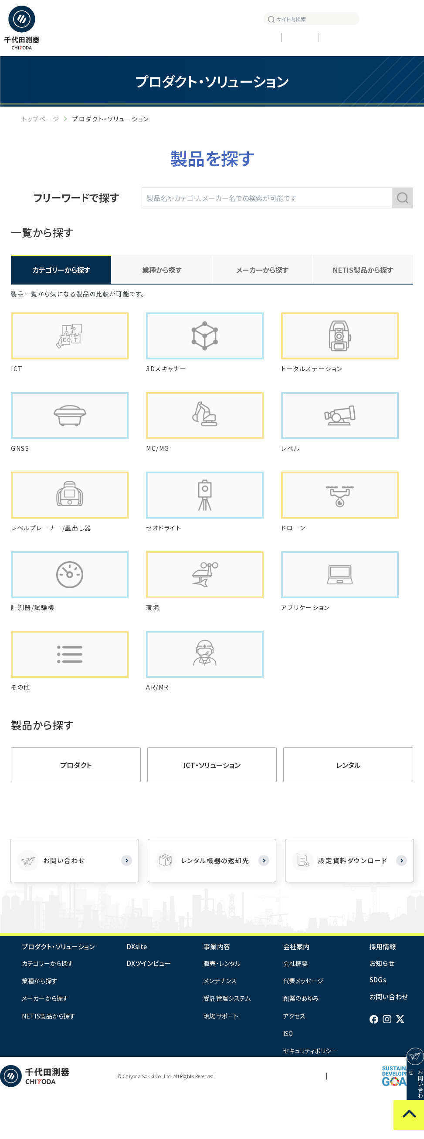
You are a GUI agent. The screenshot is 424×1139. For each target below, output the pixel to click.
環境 (153, 641)
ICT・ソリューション (212, 808)
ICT (17, 377)
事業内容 (217, 990)
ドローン (295, 553)
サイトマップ (349, 1119)
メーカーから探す (45, 1041)
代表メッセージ (303, 1024)
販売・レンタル (222, 1006)
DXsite (137, 990)
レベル (292, 465)
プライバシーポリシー (296, 1119)
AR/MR (158, 730)
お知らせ (230, 18)
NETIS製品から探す (363, 270)
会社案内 (296, 990)
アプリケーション (308, 641)
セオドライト (166, 553)
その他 (22, 730)
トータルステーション (315, 377)
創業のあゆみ (301, 1041)
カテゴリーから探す (47, 1006)
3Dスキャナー (168, 377)
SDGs (378, 1023)
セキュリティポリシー (310, 1094)
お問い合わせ (389, 1040)
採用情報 (204, 18)
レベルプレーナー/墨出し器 (56, 553)
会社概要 (295, 1006)
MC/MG (159, 465)
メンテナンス (220, 1024)
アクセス (294, 1059)
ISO (288, 1076)
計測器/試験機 (35, 641)
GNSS (21, 465)
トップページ (41, 118)
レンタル (348, 808)
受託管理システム (227, 1041)
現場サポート (221, 1059)
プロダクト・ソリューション (58, 990)
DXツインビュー (149, 1006)
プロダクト (76, 808)
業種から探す (40, 1024)
